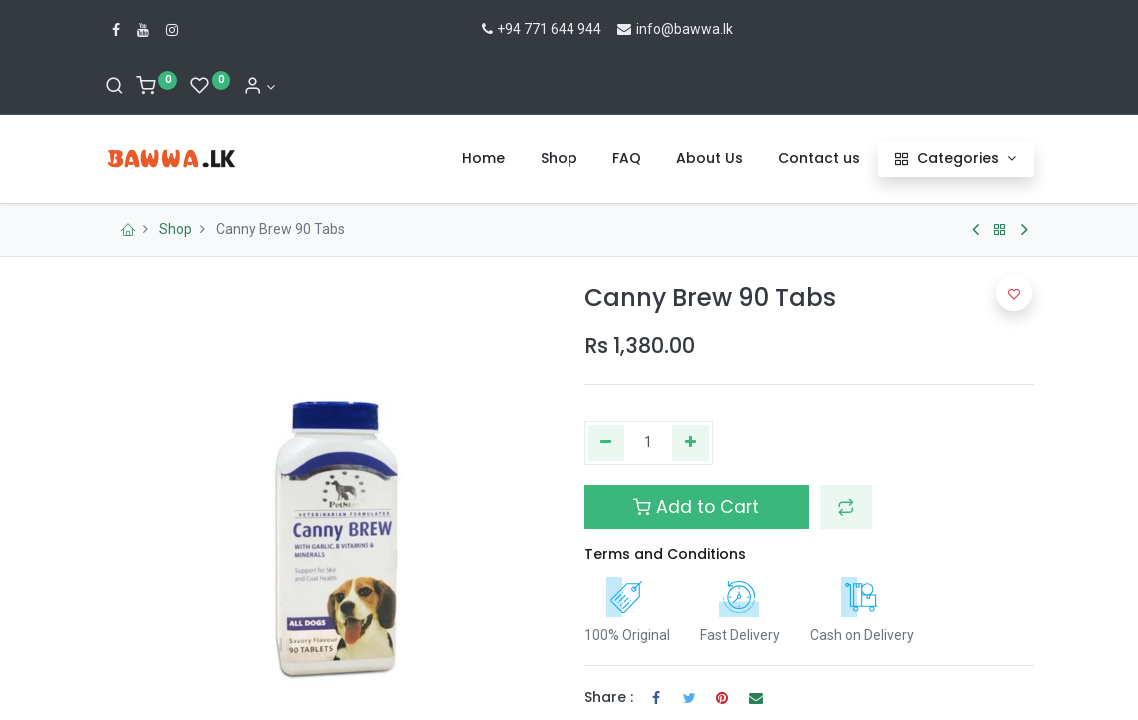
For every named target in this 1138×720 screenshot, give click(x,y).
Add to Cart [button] (696, 507)
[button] (846, 507)
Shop (175, 229)
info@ (644, 29)
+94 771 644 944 (540, 29)
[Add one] (690, 443)
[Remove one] (606, 443)
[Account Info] (259, 87)
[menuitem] (483, 159)
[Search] (114, 87)
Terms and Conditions (665, 554)
